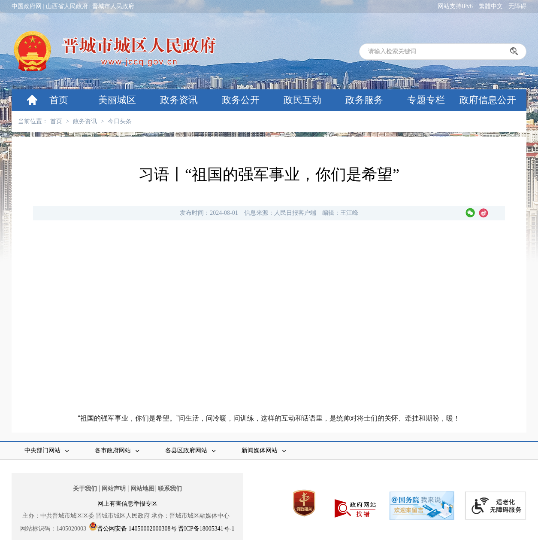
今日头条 (120, 121)
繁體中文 (491, 6)
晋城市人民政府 (113, 6)
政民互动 (302, 100)
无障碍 (517, 6)
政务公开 (241, 100)
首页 (58, 100)
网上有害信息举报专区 (127, 503)
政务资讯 (179, 100)
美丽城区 (117, 100)
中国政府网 (27, 6)
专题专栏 (426, 100)
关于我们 (85, 488)
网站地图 (142, 488)
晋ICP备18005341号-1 (206, 528)
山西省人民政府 (67, 6)
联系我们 (170, 488)
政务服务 (364, 100)
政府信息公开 (487, 100)
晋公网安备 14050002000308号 (137, 528)
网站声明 (114, 488)
